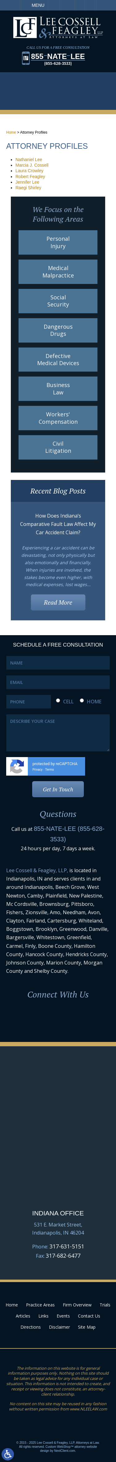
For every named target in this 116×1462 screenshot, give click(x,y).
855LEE (58, 59)
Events (63, 1316)
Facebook (35, 1018)
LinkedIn (58, 1018)
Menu (38, 5)
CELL (68, 701)
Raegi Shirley (28, 187)
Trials (105, 1305)
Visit (79, 5)
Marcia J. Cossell (32, 165)
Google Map (58, 1178)
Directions (30, 1327)
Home (11, 132)
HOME (94, 701)
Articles (23, 1316)
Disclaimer (59, 1327)
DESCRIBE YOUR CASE (58, 733)
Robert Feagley (30, 176)
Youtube (82, 1018)
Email (67, 5)
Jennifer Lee (27, 182)
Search (90, 5)
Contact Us (89, 1316)
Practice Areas (40, 1305)
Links (43, 1316)
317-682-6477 (63, 1255)
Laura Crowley (29, 170)
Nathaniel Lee (28, 159)
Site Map (87, 1327)
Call (54, 5)
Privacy (37, 769)
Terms (49, 769)
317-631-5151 (66, 1246)
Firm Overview (77, 1305)
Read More (58, 602)
